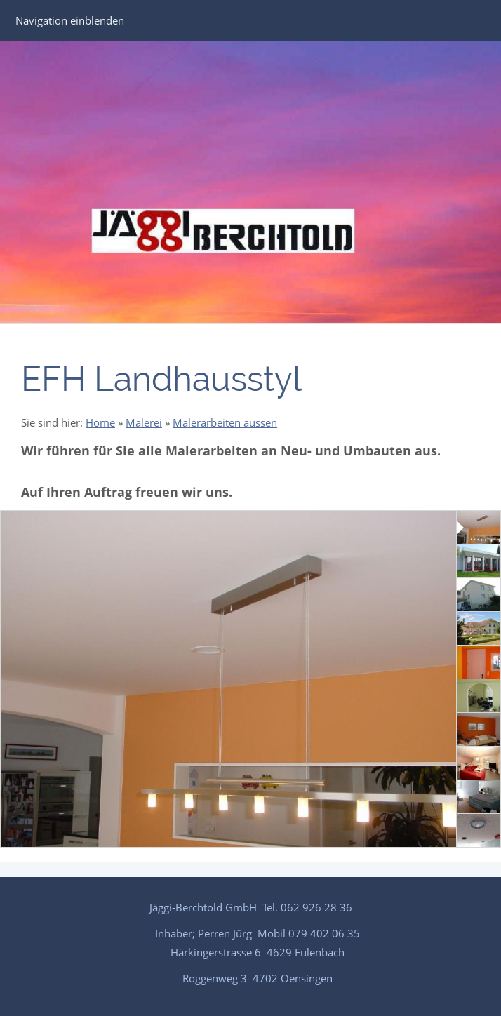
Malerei (144, 422)
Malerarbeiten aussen (225, 422)
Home (100, 422)
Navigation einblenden (69, 20)
